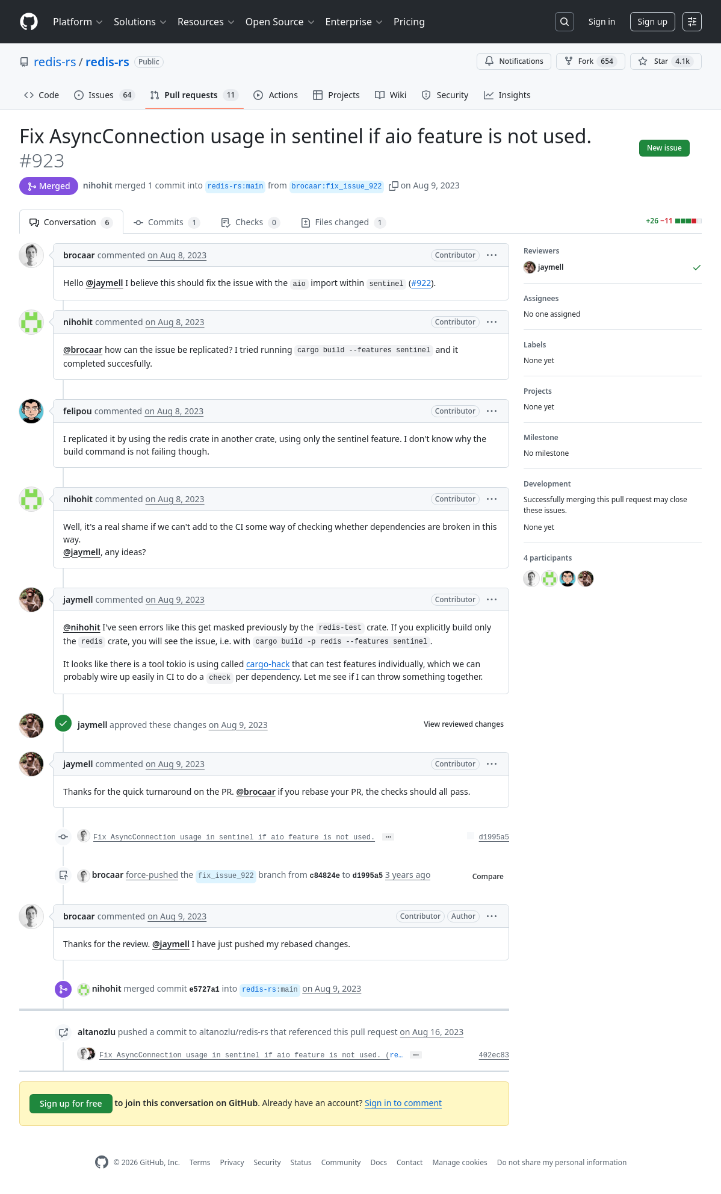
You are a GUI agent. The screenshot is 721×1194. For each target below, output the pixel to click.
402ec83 (494, 1055)
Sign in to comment (403, 1102)
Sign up (652, 21)
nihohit (98, 185)
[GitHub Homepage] (101, 1162)
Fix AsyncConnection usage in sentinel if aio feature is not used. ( (244, 1055)
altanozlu (97, 1031)
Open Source (281, 21)
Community (341, 1162)
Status (301, 1162)
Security (267, 1162)
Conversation (71, 222)
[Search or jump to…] (564, 22)
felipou (77, 411)
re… (396, 1055)
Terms (200, 1162)
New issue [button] (664, 148)
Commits (167, 222)
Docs (378, 1162)
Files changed (343, 222)
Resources (207, 21)
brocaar (79, 255)
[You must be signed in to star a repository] (666, 61)
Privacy (232, 1162)
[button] (393, 185)
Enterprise (355, 21)
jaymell (78, 599)
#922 (421, 282)
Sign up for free (71, 1103)
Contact (409, 1162)
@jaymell (104, 282)
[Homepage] (29, 22)
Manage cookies (459, 1162)
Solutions (141, 21)
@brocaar (82, 349)
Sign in (602, 21)
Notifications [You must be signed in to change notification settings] (513, 61)
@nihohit (82, 627)
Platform (78, 21)
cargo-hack (268, 664)
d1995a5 (494, 837)
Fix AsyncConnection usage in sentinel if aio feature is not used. (234, 837)
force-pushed (152, 874)
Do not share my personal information (562, 1162)
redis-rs (55, 62)
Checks (250, 222)
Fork (590, 61)
